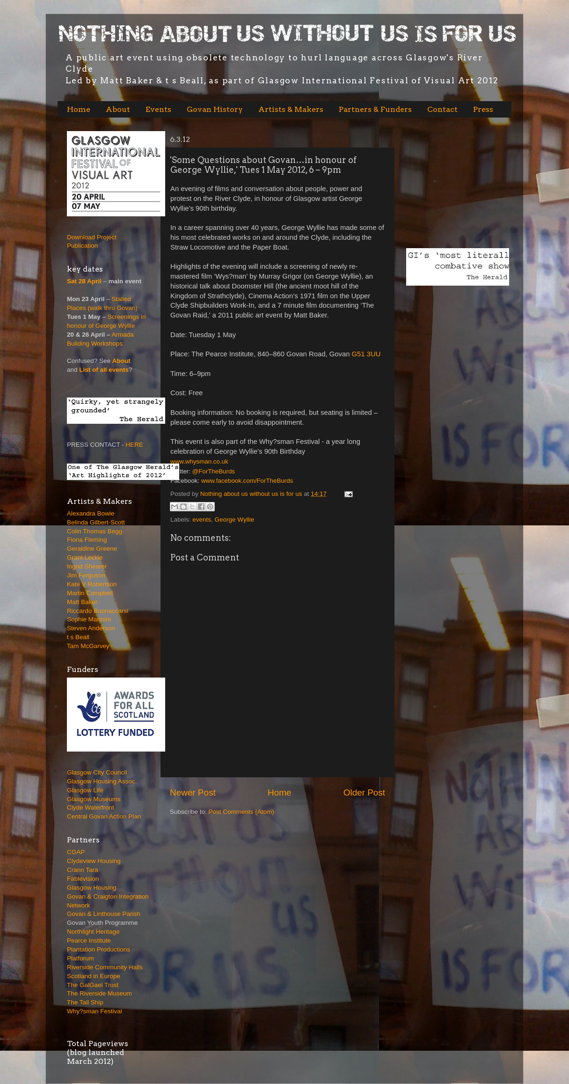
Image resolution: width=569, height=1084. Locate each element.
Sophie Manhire (89, 619)
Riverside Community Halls (105, 967)
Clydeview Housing (94, 860)
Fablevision (83, 878)
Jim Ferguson (86, 575)
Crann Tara (82, 869)
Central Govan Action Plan (104, 816)
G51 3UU (366, 354)
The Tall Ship (85, 1002)
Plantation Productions (98, 949)
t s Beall (78, 637)
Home (78, 109)
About (118, 109)
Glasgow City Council (97, 772)
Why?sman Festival (94, 1011)
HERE (135, 444)
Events (158, 109)
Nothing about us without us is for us (252, 493)
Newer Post (193, 792)
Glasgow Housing (92, 887)
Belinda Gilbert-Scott (96, 522)
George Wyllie (235, 519)
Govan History (215, 109)
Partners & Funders (375, 109)
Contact (442, 109)
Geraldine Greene (92, 548)
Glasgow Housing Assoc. (102, 781)
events (201, 519)
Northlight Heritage (93, 931)
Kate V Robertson (92, 584)
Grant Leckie (85, 557)
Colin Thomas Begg (94, 531)
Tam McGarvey (88, 645)
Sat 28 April (84, 281)
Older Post (364, 792)
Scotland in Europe (93, 976)
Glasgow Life (85, 790)
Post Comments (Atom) (241, 811)
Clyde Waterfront (90, 807)
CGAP (76, 851)
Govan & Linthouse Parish (103, 913)
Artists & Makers (290, 109)
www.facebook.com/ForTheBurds (247, 480)
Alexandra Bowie (90, 513)
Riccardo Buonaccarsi (97, 610)
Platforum (80, 958)
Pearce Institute (89, 940)
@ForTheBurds (213, 471)
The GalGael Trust (92, 984)
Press (483, 109)
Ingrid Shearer (87, 566)
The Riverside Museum (99, 993)
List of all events (104, 369)
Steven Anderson (91, 628)
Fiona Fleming (87, 539)
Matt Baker (82, 601)
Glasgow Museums (94, 799)
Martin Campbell (90, 593)
